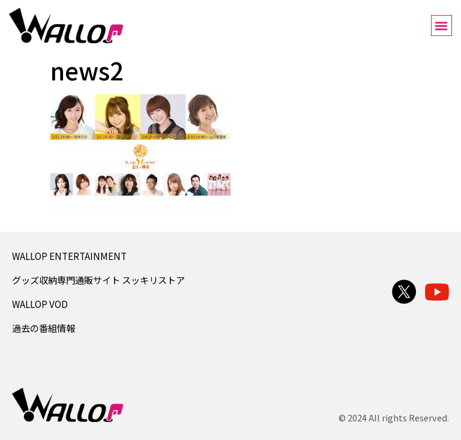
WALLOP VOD (40, 304)
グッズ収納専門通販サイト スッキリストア (98, 280)
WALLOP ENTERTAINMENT (69, 256)
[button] (441, 25)
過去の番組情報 (43, 328)
